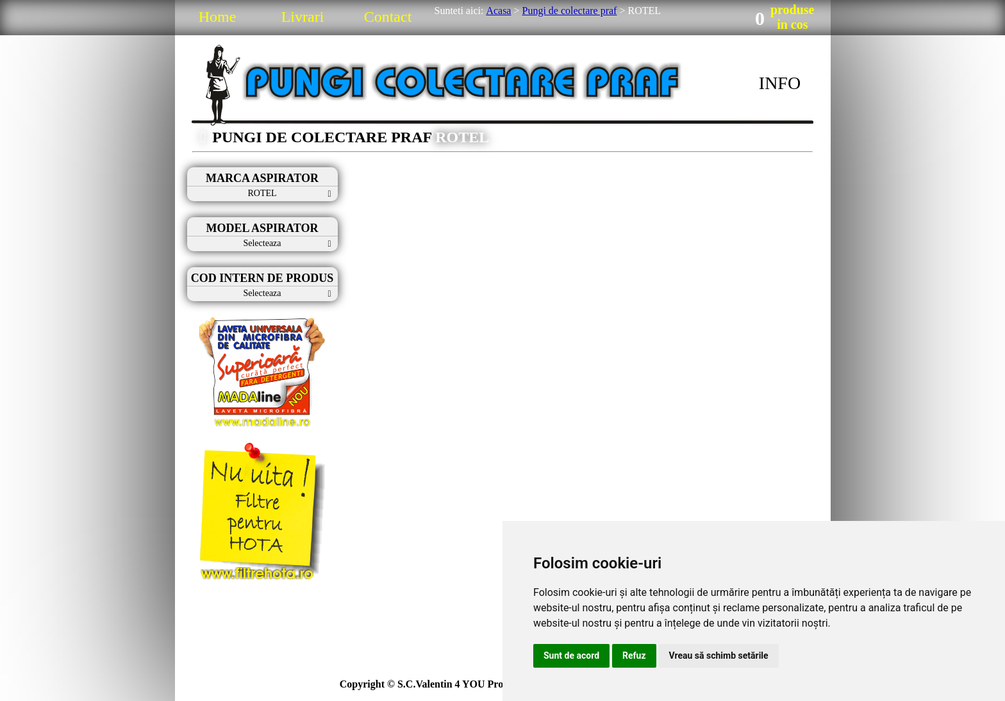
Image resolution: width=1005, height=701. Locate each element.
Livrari (302, 16)
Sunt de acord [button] (571, 655)
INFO (780, 83)
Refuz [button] (634, 655)
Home (218, 16)
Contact (388, 16)
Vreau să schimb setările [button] (718, 655)
